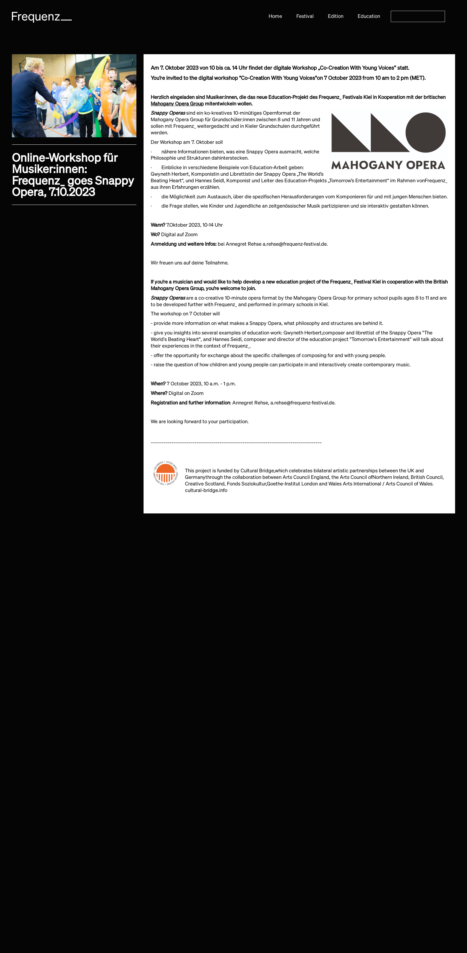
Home (275, 16)
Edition (335, 16)
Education (369, 16)
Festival (305, 16)
